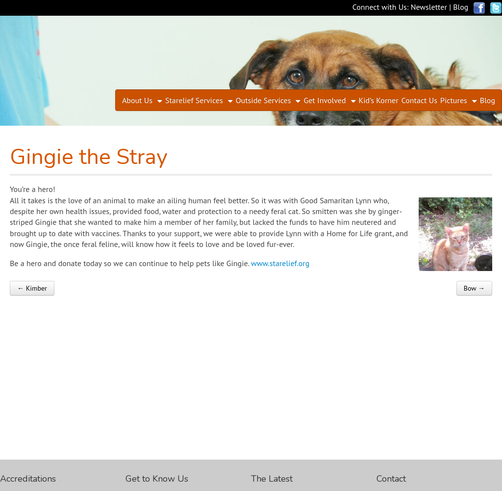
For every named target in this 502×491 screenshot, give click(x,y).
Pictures (453, 100)
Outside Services (263, 100)
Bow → (474, 288)
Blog (460, 7)
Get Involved (324, 100)
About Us (137, 100)
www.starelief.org (280, 263)
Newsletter (429, 7)
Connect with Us (379, 7)
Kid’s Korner (379, 100)
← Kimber (32, 288)
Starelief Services (194, 100)
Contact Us (419, 100)
